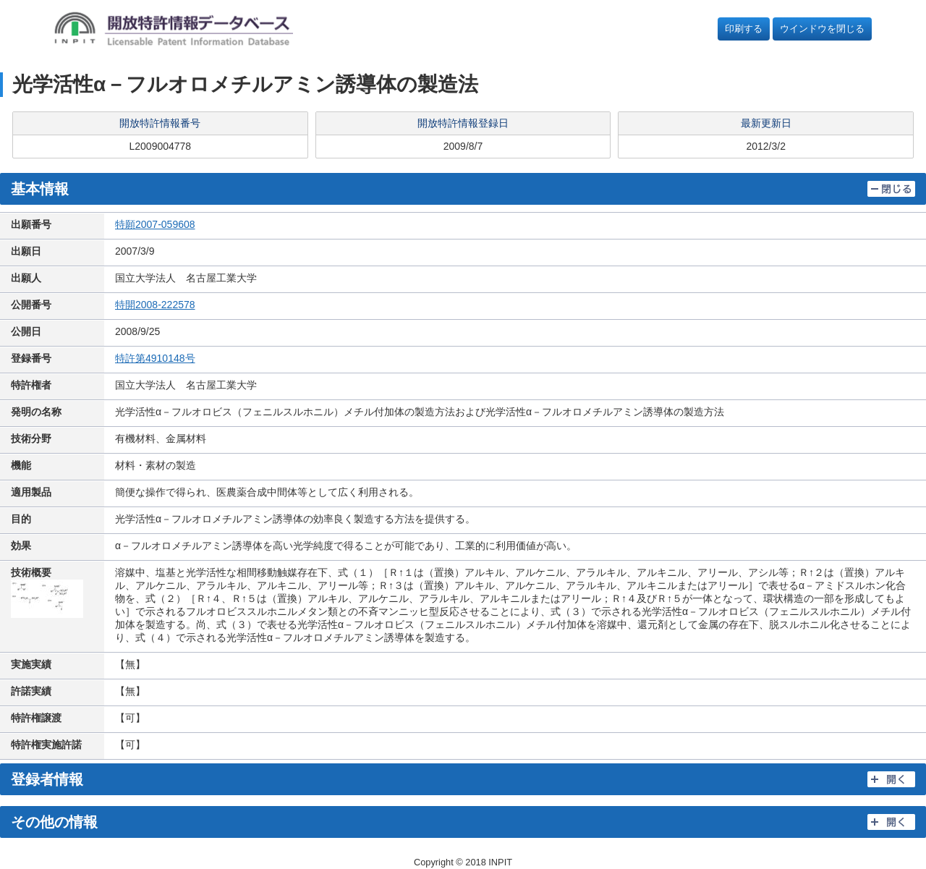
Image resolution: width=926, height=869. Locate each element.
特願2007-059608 (155, 224)
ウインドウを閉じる (822, 28)
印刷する (744, 28)
